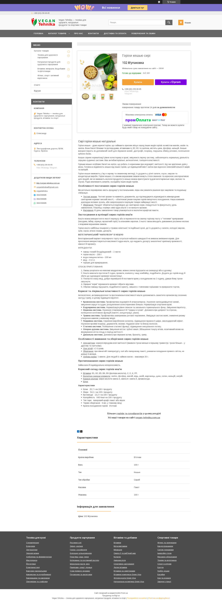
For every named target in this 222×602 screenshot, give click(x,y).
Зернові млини (32, 553)
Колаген (117, 557)
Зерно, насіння (76, 546)
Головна (38, 33)
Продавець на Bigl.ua (111, 596)
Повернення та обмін (143, 33)
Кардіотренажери (165, 546)
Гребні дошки (163, 571)
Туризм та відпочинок (167, 560)
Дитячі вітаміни (120, 567)
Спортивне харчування (124, 564)
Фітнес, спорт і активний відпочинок (48, 76)
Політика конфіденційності (159, 598)
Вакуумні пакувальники (36, 571)
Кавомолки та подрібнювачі (38, 574)
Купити (138, 82)
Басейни (161, 574)
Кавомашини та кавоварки (38, 578)
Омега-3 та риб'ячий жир (125, 553)
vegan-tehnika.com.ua (147, 417)
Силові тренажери (165, 550)
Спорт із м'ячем (164, 564)
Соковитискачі (32, 543)
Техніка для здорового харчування (48, 56)
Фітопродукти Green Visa (125, 578)
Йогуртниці (31, 564)
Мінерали (118, 550)
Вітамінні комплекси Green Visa (127, 574)
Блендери (30, 546)
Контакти (93, 33)
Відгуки (37, 91)
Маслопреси (31, 560)
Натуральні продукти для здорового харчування (49, 63)
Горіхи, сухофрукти (78, 550)
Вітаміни (117, 543)
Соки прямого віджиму (80, 571)
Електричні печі (33, 567)
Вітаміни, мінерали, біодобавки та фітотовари (51, 70)
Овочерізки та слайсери (37, 581)
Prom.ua (124, 593)
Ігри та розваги (164, 578)
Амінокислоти (120, 560)
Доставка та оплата (115, 33)
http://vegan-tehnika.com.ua (47, 183)
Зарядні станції (164, 581)
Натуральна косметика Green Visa (129, 581)
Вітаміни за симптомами (124, 571)
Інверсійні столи (164, 553)
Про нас (78, 33)
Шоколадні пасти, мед (80, 564)
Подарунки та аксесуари (81, 574)
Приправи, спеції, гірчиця (81, 567)
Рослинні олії (76, 543)
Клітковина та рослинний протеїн (84, 560)
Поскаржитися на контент (137, 598)
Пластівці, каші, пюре (79, 557)
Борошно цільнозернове (81, 553)
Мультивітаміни (120, 546)
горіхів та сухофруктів (129, 413)
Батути (160, 567)
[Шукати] (168, 22)
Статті (37, 85)
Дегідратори (31, 550)
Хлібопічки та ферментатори (39, 557)
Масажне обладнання (167, 557)
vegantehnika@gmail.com (47, 187)
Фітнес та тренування (166, 543)
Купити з (171, 82)
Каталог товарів (57, 33)
